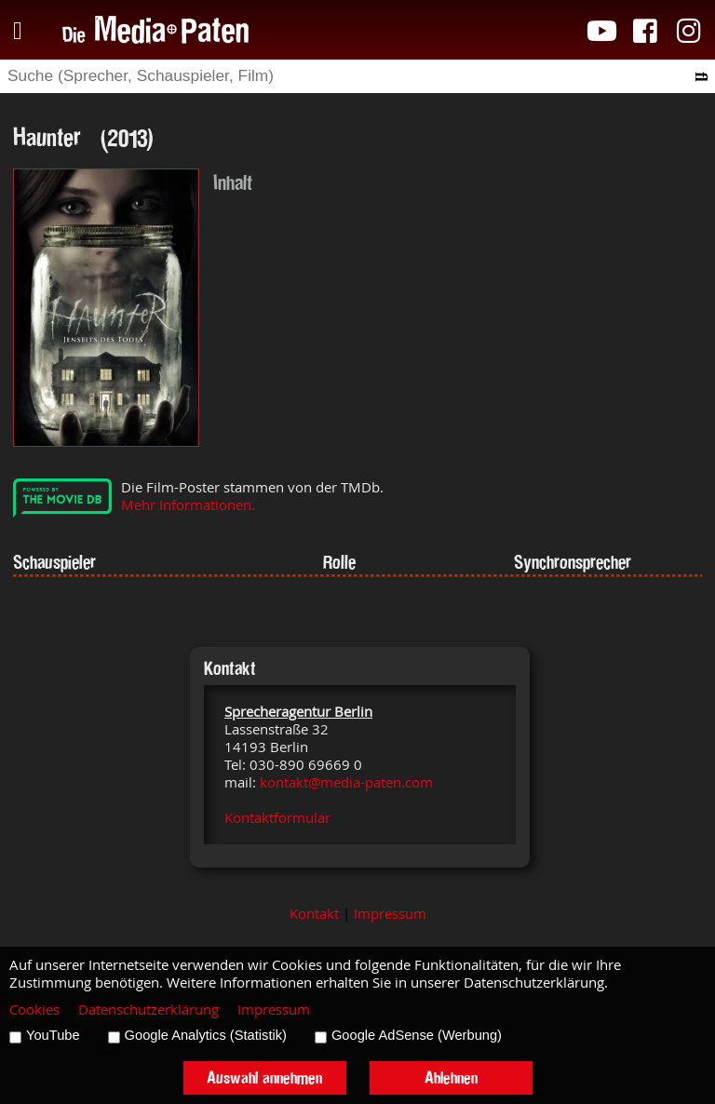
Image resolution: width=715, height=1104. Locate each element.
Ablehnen (451, 1077)
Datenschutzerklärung (148, 1009)
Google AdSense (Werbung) (416, 1035)
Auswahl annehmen (264, 1077)
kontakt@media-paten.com (346, 782)
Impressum (390, 913)
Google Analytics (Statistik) (206, 1035)
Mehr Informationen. (188, 505)
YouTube (53, 1035)
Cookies (34, 1009)
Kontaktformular (277, 818)
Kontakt (314, 913)
